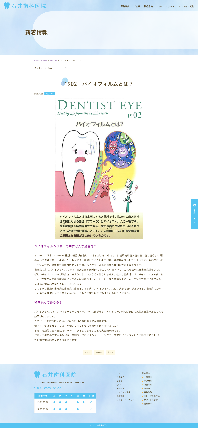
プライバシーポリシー (127, 399)
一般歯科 (148, 377)
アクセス (170, 6)
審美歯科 (148, 392)
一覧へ (99, 352)
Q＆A (119, 384)
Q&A (159, 6)
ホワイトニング (151, 399)
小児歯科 (148, 380)
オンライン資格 (186, 6)
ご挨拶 (136, 6)
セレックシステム (152, 396)
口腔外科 (148, 384)
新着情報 (121, 396)
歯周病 (147, 388)
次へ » (110, 352)
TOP (119, 373)
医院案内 (125, 6)
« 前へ (88, 352)
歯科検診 (148, 403)
